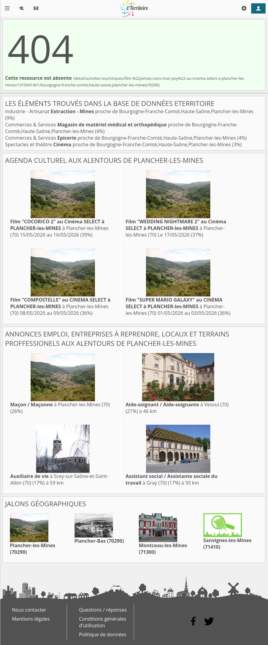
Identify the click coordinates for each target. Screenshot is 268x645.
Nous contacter (29, 609)
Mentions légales (31, 619)
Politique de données (102, 634)
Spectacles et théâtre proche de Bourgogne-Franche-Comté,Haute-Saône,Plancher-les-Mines (118, 144)
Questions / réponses (103, 609)
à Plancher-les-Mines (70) (59, 228)
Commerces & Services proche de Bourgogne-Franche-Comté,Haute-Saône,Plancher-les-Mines (121, 138)
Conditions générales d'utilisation (102, 622)
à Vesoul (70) (177, 404)
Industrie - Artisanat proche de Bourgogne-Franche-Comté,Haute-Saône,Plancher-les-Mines (129, 111)
